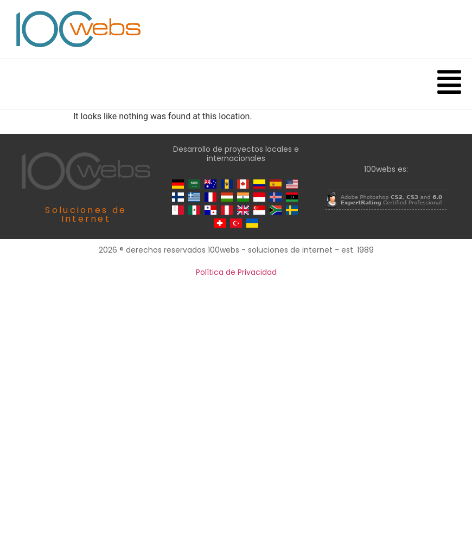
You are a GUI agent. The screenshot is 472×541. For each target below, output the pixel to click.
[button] (449, 84)
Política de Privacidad (236, 272)
